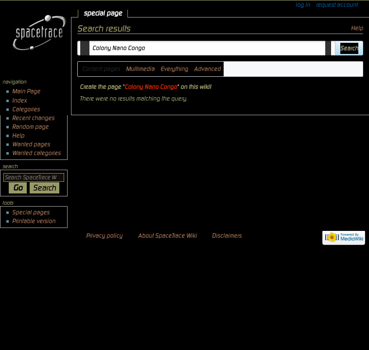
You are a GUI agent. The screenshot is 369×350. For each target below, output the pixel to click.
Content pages (101, 69)
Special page (103, 13)
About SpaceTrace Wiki (167, 235)
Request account (337, 4)
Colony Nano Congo (150, 87)
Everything (174, 69)
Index (19, 100)
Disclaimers (227, 235)
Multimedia (140, 69)
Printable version (33, 221)
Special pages (31, 212)
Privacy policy (104, 235)
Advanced (207, 69)
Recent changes (33, 118)
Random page (30, 126)
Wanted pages (31, 144)
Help (357, 28)
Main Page (26, 91)
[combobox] (206, 48)
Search (10, 166)
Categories (26, 109)
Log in (303, 4)
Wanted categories (36, 153)
